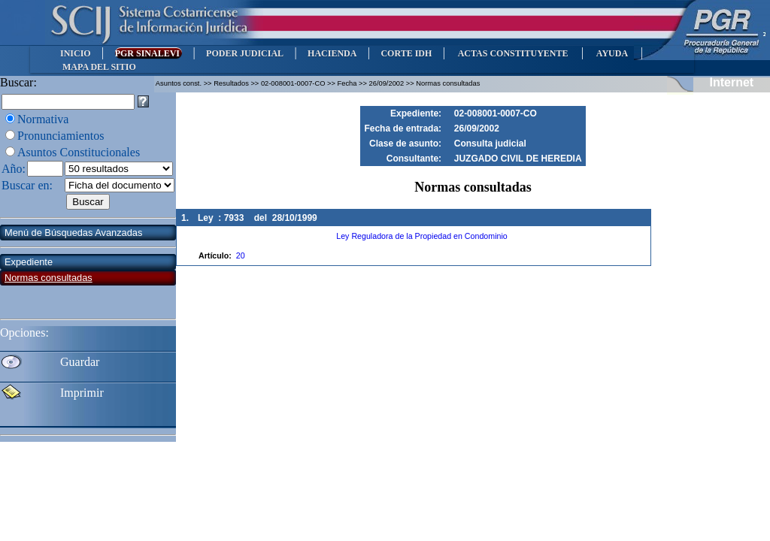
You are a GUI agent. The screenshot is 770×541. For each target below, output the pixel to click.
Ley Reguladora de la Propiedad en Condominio (422, 235)
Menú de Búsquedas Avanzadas (73, 232)
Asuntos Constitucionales (78, 152)
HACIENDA (332, 53)
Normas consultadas (48, 277)
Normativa (42, 119)
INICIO (75, 53)
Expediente (29, 261)
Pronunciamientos (61, 135)
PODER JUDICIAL (244, 53)
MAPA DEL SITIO (99, 67)
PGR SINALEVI (148, 53)
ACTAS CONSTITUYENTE (513, 53)
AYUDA (611, 53)
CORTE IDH (406, 53)
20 (240, 255)
